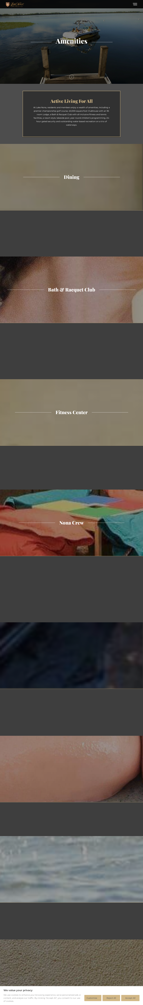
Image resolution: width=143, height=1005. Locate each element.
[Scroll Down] (71, 77)
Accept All (130, 998)
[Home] (15, 4)
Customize (92, 998)
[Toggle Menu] (135, 4)
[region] (71, 995)
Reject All (111, 998)
